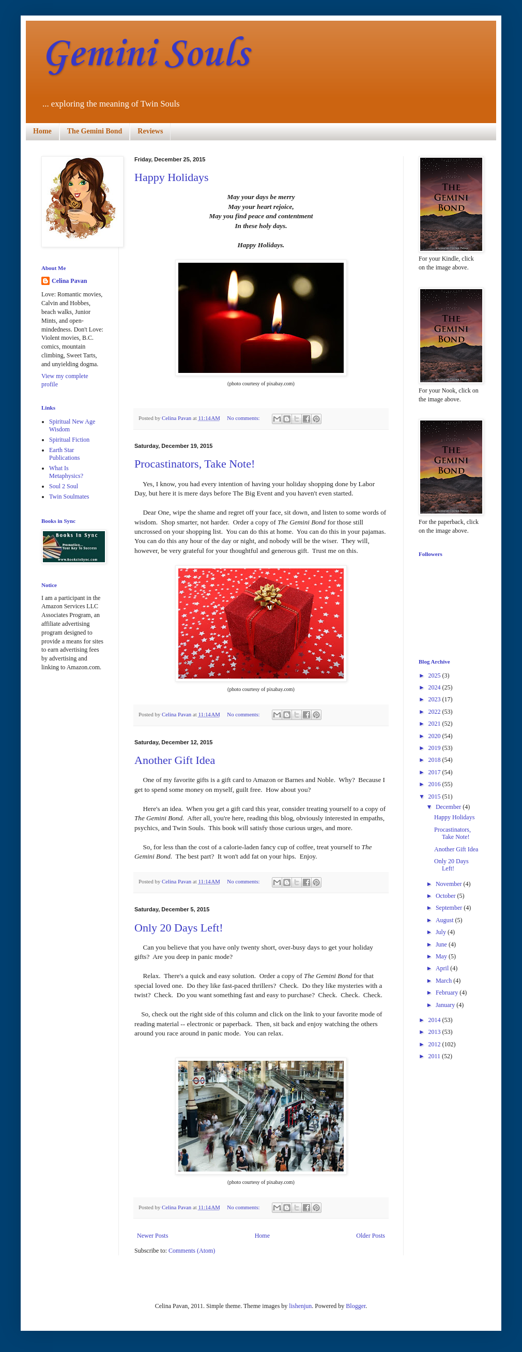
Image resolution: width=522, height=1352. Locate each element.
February (447, 992)
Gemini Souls (145, 54)
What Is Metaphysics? (66, 471)
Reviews (150, 131)
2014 (435, 1020)
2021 (435, 723)
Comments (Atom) (191, 1250)
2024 (435, 687)
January (446, 1005)
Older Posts (370, 1235)
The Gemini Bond (94, 131)
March (444, 980)
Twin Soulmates (69, 496)
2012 (435, 1044)
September (450, 907)
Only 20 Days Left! (178, 927)
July (442, 932)
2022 (435, 711)
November (450, 884)
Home (42, 131)
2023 (435, 699)
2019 (435, 748)
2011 (435, 1056)
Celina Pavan (69, 280)
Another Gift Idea (174, 760)
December (449, 806)
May (442, 956)
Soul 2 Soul (63, 486)
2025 (435, 675)
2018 (435, 759)
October (446, 895)
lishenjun (300, 1306)
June (442, 944)
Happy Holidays (171, 177)
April (443, 968)
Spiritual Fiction (69, 439)
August (445, 920)
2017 (435, 772)
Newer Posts (152, 1235)
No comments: (244, 418)
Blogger (355, 1306)
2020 (435, 736)
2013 (435, 1031)
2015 (435, 796)
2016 (435, 784)
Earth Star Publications (64, 453)
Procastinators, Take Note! (194, 463)
